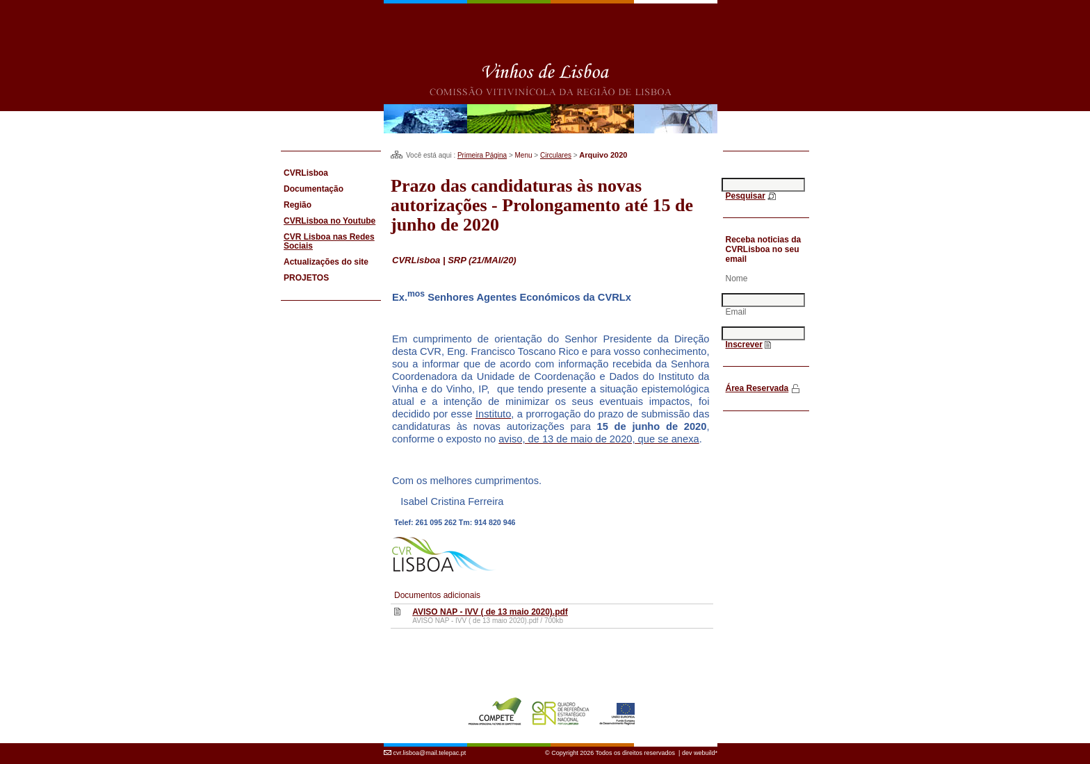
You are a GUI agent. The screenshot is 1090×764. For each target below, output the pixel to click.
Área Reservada (757, 388)
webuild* (705, 752)
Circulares (555, 155)
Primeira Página (482, 155)
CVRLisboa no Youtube (329, 221)
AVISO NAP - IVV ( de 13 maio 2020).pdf (490, 612)
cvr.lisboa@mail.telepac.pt (429, 752)
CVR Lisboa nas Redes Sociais (329, 241)
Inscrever (744, 344)
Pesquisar (745, 196)
